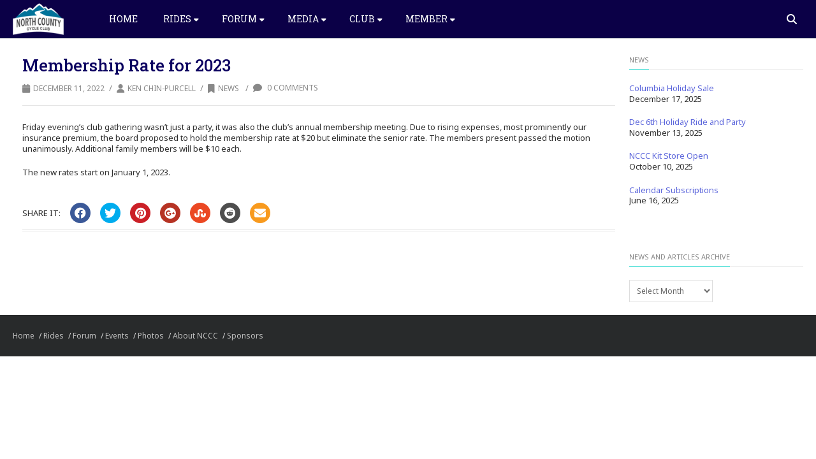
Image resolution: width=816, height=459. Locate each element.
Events (117, 335)
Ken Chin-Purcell (161, 88)
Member (430, 19)
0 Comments (285, 87)
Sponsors (245, 335)
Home (123, 19)
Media (307, 19)
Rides (181, 19)
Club (365, 19)
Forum (243, 19)
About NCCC (195, 335)
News (223, 88)
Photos (151, 335)
